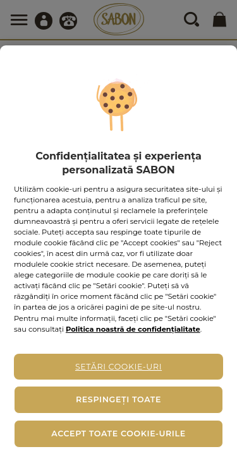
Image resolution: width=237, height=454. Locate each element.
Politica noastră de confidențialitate (133, 329)
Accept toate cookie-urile (118, 433)
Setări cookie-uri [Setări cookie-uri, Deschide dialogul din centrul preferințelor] (118, 366)
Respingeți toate (118, 399)
